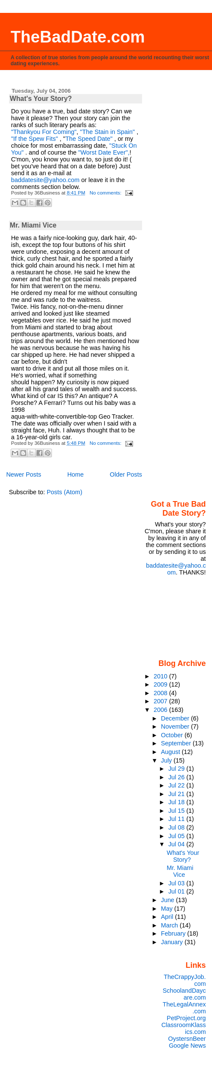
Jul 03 (177, 883)
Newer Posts (23, 474)
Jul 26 (177, 777)
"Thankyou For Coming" (44, 131)
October (173, 735)
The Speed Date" (88, 138)
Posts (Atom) (64, 492)
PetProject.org (186, 1018)
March (170, 925)
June (168, 900)
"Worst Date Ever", (104, 152)
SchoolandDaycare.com (184, 994)
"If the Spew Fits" (34, 138)
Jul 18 (177, 802)
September (177, 743)
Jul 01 (177, 891)
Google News (187, 1045)
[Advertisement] (178, 617)
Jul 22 (177, 785)
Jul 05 (177, 836)
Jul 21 (177, 793)
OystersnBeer (187, 1038)
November (176, 726)
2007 (161, 701)
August (171, 751)
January (173, 942)
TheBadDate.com (78, 36)
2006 (161, 709)
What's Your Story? (41, 98)
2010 (161, 676)
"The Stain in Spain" (107, 131)
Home (75, 474)
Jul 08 (177, 827)
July (167, 760)
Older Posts (126, 474)
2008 (161, 693)
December (176, 718)
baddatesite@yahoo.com (45, 179)
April (168, 916)
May (167, 908)
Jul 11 (177, 818)
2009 (161, 684)
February (174, 933)
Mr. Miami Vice (33, 225)
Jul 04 (177, 844)
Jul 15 (177, 810)
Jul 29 (177, 768)
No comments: (106, 192)
